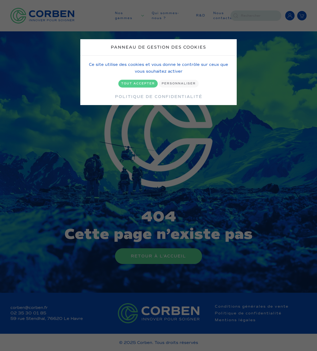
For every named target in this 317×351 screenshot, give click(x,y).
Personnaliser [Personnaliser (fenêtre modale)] (179, 83)
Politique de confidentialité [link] (158, 96)
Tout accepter (138, 83)
